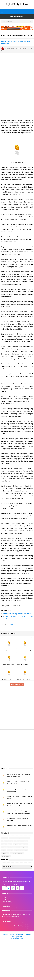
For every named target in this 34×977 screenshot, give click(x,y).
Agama (20, 838)
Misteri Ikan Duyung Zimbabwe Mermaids (17, 614)
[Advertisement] (17, 100)
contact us (6, 899)
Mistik (3, 850)
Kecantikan (23, 850)
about (5, 897)
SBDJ (3, 841)
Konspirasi (23, 847)
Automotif (24, 844)
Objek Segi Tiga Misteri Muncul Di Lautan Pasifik (8, 650)
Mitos (16, 850)
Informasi (4, 838)
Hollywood (18, 841)
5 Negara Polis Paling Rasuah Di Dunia (19, 826)
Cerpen (10, 850)
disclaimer (6, 904)
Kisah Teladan (6, 856)
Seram (9, 844)
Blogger (20, 938)
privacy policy (7, 902)
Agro (3, 844)
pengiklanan (7, 906)
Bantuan (20, 853)
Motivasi (9, 841)
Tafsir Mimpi (14, 847)
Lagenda (16, 844)
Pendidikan (5, 847)
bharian (10, 624)
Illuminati (13, 853)
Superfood (5, 853)
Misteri (27, 838)
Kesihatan (13, 838)
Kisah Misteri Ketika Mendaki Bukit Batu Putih (24, 665)
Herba (25, 841)
